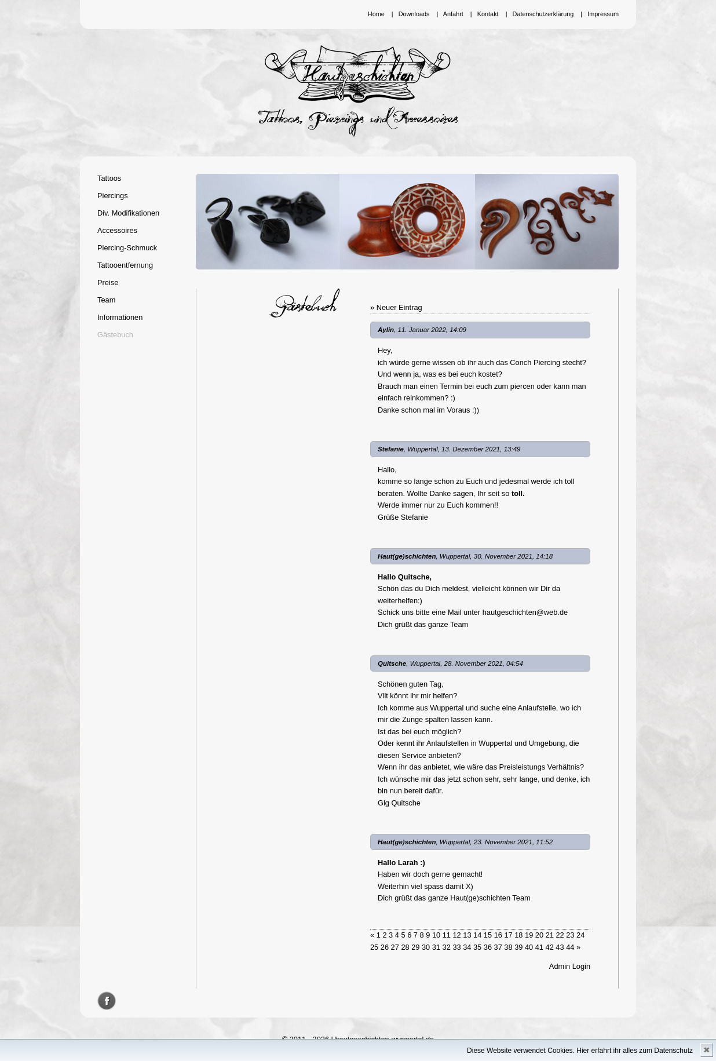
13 (467, 935)
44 (570, 947)
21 (550, 935)
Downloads (414, 13)
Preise (107, 282)
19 (529, 935)
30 (426, 947)
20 (539, 935)
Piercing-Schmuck (127, 247)
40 (529, 947)
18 (518, 935)
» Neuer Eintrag (396, 307)
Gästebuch (115, 334)
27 (395, 947)
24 (580, 935)
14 (477, 935)
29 (415, 947)
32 (447, 947)
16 (498, 935)
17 (508, 935)
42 (550, 947)
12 (456, 935)
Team (106, 300)
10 (436, 935)
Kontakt (488, 13)
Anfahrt (453, 13)
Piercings (112, 195)
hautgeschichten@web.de (525, 612)
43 (560, 947)
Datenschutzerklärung (543, 13)
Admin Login (569, 966)
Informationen (120, 317)
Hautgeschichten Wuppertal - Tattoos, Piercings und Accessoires (358, 91)
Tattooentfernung (125, 265)
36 (488, 947)
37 (498, 947)
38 (508, 947)
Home (376, 13)
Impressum (603, 13)
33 (456, 947)
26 (385, 947)
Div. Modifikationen (128, 213)
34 (467, 947)
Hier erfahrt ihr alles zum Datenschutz (634, 1051)
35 (477, 947)
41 (539, 947)
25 (374, 947)
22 (560, 935)
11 (447, 935)
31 (436, 947)
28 (405, 947)
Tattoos (109, 178)
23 (570, 935)
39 (518, 947)
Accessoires (117, 230)
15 (488, 935)
